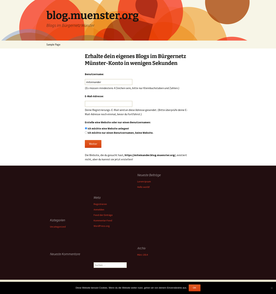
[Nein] (271, 288)
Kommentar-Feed (103, 220)
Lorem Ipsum (144, 181)
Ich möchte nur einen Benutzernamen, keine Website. (120, 132)
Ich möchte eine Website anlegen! (108, 128)
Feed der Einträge (103, 215)
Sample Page (53, 44)
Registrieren (100, 204)
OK (194, 287)
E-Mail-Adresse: (94, 96)
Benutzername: (94, 74)
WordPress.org (102, 226)
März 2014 (142, 254)
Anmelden (99, 209)
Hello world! (143, 187)
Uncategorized (58, 226)
